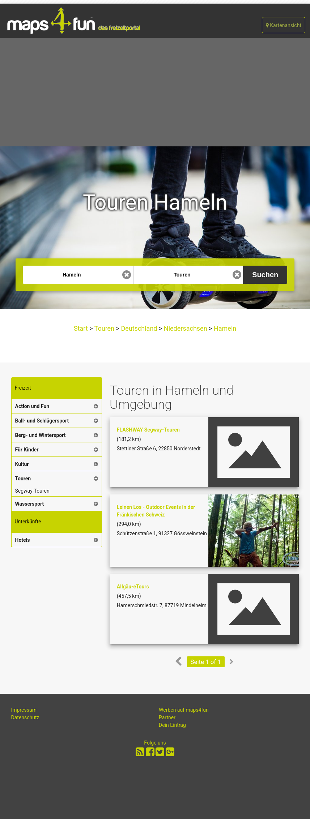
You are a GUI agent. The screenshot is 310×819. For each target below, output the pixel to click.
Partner (167, 717)
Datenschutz (25, 717)
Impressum (24, 710)
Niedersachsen (185, 328)
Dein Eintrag (172, 725)
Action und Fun (32, 406)
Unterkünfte (28, 521)
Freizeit (23, 388)
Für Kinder (27, 450)
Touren (104, 328)
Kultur (22, 464)
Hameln (224, 328)
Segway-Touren (32, 491)
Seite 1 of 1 (206, 661)
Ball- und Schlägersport (42, 421)
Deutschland (139, 328)
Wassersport (29, 504)
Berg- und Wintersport (40, 435)
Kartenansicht (283, 25)
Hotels (22, 540)
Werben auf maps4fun (184, 710)
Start (81, 328)
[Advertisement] (155, 92)
